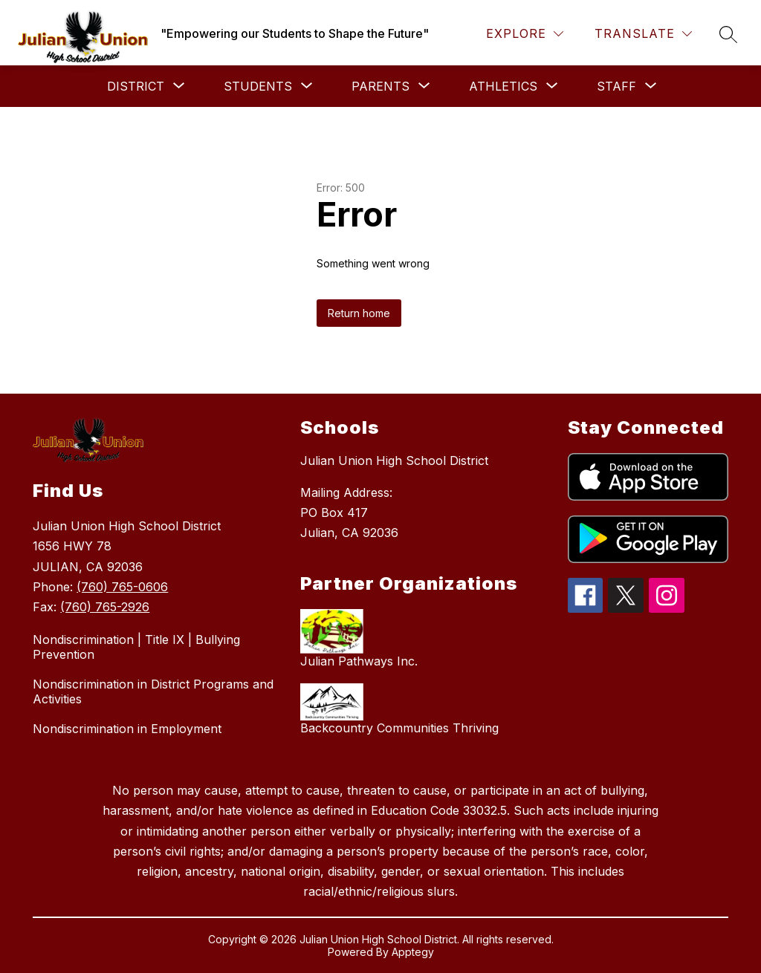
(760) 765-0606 (122, 586)
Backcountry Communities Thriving (399, 727)
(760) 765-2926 (104, 606)
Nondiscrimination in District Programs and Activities (153, 691)
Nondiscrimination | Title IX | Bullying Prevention (136, 647)
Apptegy (413, 952)
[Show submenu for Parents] (380, 86)
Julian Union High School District (394, 460)
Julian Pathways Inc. (359, 661)
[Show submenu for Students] (258, 86)
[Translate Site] (643, 34)
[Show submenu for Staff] (616, 86)
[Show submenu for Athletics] (503, 86)
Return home (359, 313)
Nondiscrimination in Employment (127, 728)
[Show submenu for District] (135, 86)
